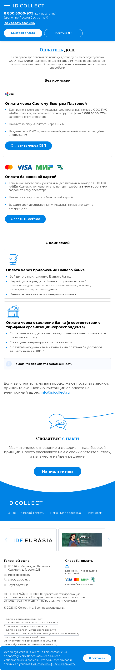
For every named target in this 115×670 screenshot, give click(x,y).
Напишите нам (57, 471)
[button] (57, 364)
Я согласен (97, 658)
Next (108, 539)
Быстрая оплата (23, 33)
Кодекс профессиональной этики (25, 637)
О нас (12, 513)
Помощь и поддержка (65, 513)
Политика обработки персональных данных (31, 622)
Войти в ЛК (63, 33)
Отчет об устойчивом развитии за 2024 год (30, 644)
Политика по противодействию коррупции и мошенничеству (41, 633)
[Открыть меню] (7, 6)
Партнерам (94, 513)
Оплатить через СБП (28, 145)
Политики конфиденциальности (53, 664)
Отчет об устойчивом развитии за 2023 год (30, 640)
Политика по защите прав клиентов (26, 626)
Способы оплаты (32, 513)
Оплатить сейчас (25, 219)
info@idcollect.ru (55, 392)
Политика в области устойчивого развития (30, 629)
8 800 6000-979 (93, 113)
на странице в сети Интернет (24, 597)
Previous (6, 539)
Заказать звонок (19, 23)
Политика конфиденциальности (23, 618)
